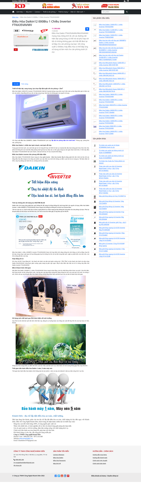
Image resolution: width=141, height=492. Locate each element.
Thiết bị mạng (63, 12)
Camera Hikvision (58, 465)
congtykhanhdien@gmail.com (24, 472)
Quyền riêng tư (112, 486)
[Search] (112, 12)
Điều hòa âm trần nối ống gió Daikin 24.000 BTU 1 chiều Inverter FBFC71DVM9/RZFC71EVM (111, 57)
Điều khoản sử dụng (98, 486)
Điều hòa (15, 17)
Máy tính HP (57, 473)
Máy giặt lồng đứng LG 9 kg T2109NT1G (112, 196)
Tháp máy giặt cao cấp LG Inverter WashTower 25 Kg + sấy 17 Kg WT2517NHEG (110, 176)
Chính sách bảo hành (99, 473)
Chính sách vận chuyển (100, 470)
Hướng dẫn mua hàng (100, 465)
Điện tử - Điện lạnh (77, 12)
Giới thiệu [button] (19, 12)
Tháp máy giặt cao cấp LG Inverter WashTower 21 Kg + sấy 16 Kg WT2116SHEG (110, 191)
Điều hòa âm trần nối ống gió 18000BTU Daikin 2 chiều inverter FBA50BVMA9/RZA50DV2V (112, 42)
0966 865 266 (22, 1)
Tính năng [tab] (24, 94)
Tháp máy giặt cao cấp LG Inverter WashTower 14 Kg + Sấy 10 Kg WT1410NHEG (110, 168)
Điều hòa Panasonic (59, 470)
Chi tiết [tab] (16, 94)
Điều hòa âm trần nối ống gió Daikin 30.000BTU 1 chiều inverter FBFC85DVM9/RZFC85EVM (111, 50)
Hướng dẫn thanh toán (100, 468)
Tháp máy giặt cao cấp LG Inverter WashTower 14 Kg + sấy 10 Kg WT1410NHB (110, 183)
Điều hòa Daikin (58, 468)
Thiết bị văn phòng (49, 12)
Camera (37, 12)
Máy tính (29, 12)
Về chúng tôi (17, 475)
